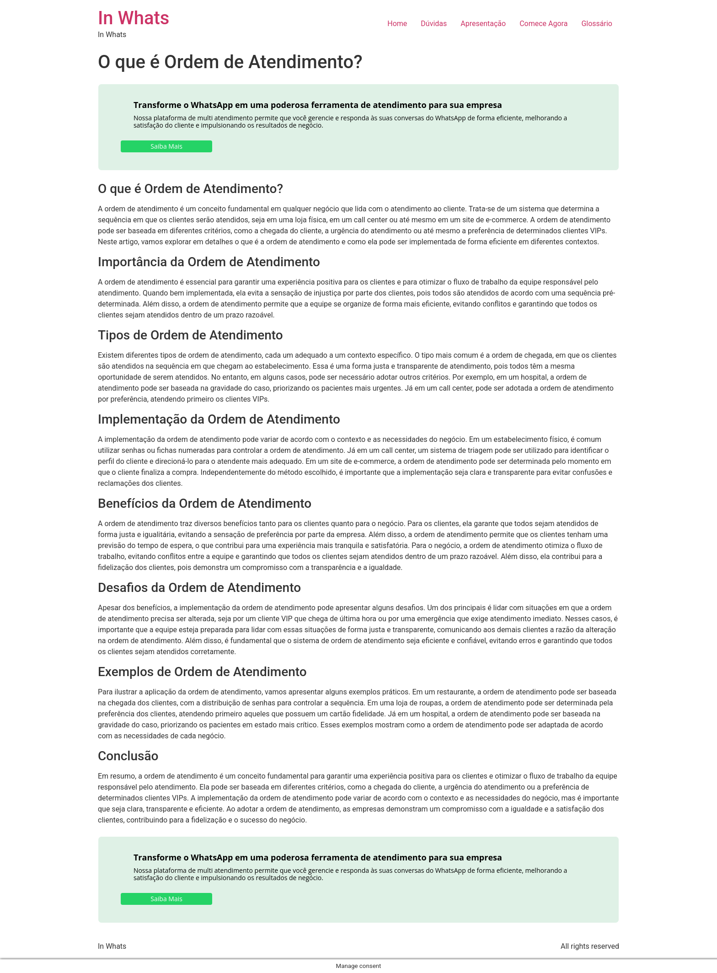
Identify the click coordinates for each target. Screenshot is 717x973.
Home (397, 23)
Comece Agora (543, 23)
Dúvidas (434, 23)
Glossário (596, 23)
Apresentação (483, 23)
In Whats (133, 18)
